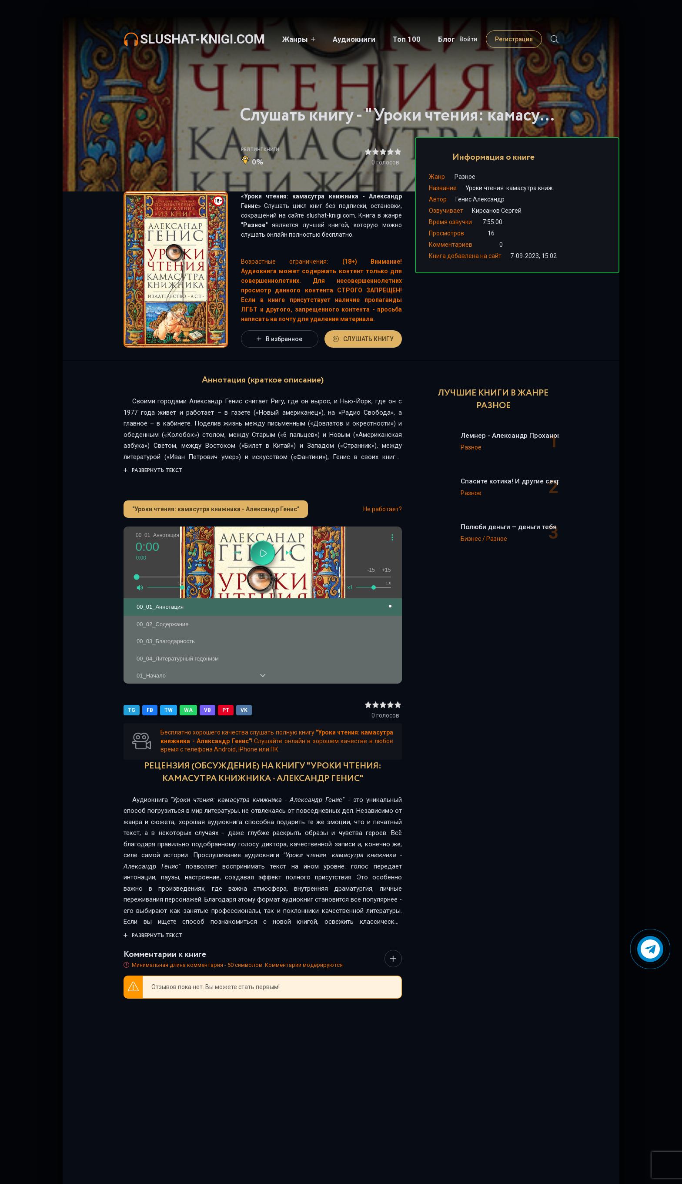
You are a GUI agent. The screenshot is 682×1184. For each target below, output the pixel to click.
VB (207, 710)
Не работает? (382, 509)
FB (150, 710)
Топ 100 (407, 39)
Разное (254, 224)
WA (188, 710)
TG (131, 710)
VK (244, 710)
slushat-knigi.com (202, 39)
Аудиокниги (354, 39)
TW (168, 710)
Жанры (295, 39)
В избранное (279, 338)
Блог (446, 39)
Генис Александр (480, 199)
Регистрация (514, 39)
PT (225, 710)
